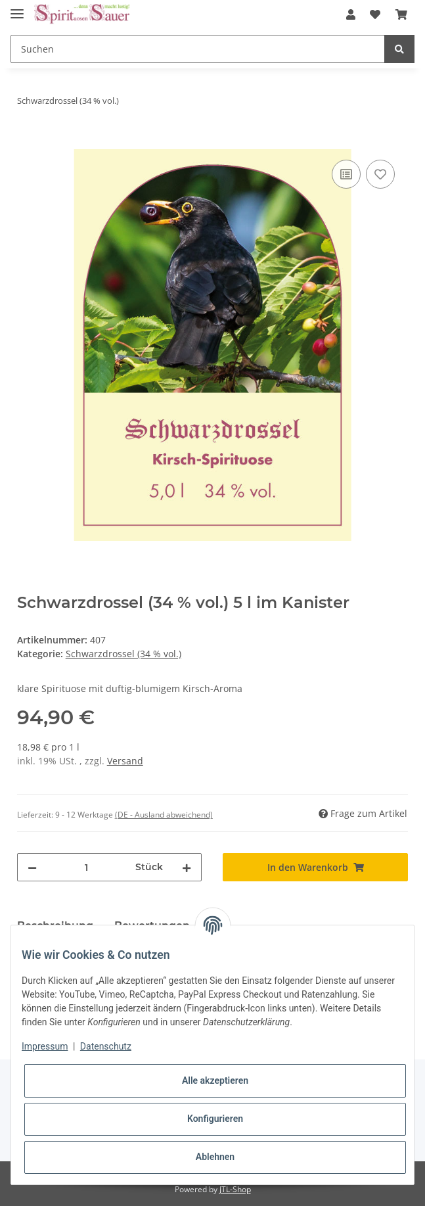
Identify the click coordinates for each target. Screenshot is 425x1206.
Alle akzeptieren (215, 1080)
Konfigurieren (215, 1118)
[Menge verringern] (32, 867)
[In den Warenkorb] (27, 142)
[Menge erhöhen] (186, 867)
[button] (351, 14)
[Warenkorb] (401, 14)
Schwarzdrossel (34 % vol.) (123, 653)
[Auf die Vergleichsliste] (346, 174)
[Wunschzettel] (375, 14)
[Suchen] (198, 49)
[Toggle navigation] (17, 8)
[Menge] (86, 867)
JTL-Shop (235, 1189)
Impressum (45, 1046)
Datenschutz (105, 1046)
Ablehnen (215, 1156)
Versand (125, 760)
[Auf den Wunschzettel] (380, 174)
